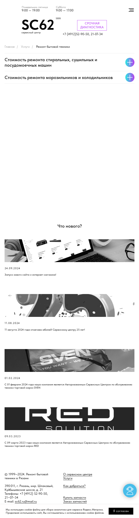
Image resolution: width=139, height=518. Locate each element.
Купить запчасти (74, 497)
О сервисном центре (77, 474)
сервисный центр (31, 32)
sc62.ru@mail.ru (26, 501)
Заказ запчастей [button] (75, 501)
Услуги (25, 46)
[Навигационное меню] (131, 10)
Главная (10, 46)
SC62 (37, 24)
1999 (58, 18)
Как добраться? (74, 486)
